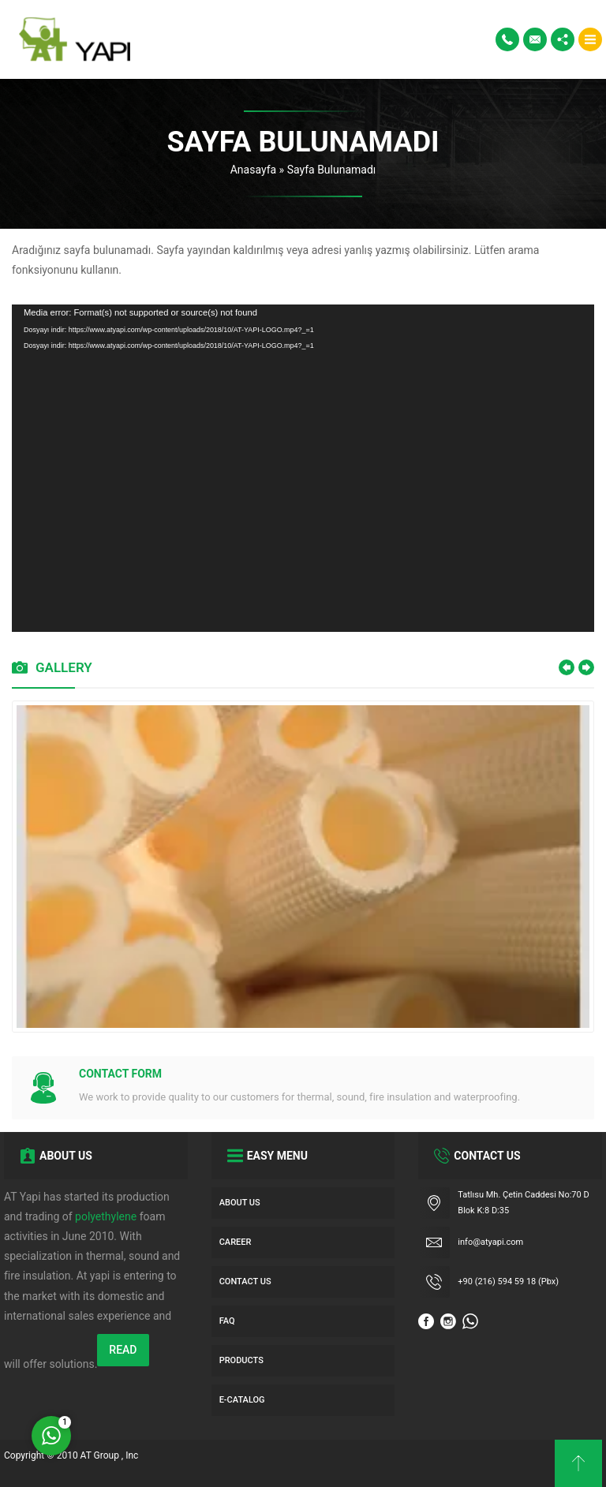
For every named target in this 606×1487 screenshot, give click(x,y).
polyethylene (106, 1216)
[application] (303, 468)
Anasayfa (253, 169)
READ (123, 1349)
